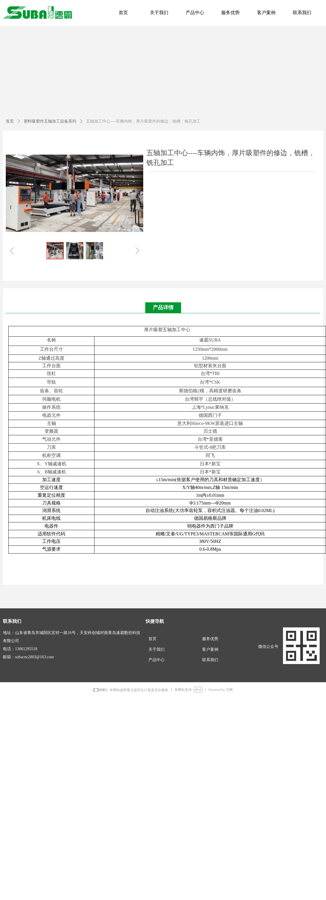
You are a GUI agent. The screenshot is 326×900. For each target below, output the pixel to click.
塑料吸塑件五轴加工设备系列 (50, 121)
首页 (10, 121)
